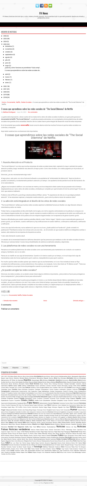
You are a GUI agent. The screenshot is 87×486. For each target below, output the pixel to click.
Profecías (29, 437)
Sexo (84, 443)
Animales (70, 378)
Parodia (10, 433)
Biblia (64, 382)
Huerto (54, 410)
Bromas (36, 384)
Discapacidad (62, 395)
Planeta (26, 435)
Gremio (29, 407)
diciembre (8, 46)
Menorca (73, 420)
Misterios (55, 422)
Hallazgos (54, 407)
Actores (48, 376)
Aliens (27, 378)
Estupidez (60, 400)
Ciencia (27, 387)
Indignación (33, 412)
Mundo (52, 424)
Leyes (36, 417)
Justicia (41, 415)
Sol (36, 445)
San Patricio (23, 443)
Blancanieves (4, 384)
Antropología (82, 378)
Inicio (45, 300)
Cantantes (78, 384)
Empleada (3, 398)
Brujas (42, 384)
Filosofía (7, 405)
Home (4, 102)
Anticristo (76, 378)
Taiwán (14, 447)
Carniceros (4, 385)
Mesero (3, 422)
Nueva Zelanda (49, 429)
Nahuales (68, 424)
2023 (5, 44)
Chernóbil (53, 385)
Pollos (65, 435)
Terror (63, 447)
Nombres (43, 427)
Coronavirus (58, 391)
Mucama (18, 424)
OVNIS (22, 432)
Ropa (84, 441)
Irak (39, 413)
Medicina (23, 420)
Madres (70, 417)
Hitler (84, 407)
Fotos (20, 405)
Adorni (69, 376)
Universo (38, 450)
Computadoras (45, 389)
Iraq (44, 413)
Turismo (17, 450)
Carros (10, 385)
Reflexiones (71, 439)
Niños (39, 427)
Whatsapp (78, 452)
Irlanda (48, 413)
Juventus (47, 415)
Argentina (27, 380)
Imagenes (12, 412)
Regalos (3, 441)
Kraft (62, 415)
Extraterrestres (12, 403)
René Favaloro (33, 441)
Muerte (34, 424)
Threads (13, 449)
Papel (62, 432)
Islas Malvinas (57, 413)
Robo (75, 441)
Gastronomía (72, 405)
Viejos (34, 452)
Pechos (32, 433)
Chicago (70, 385)
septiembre (9, 54)
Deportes (75, 393)
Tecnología (38, 447)
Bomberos (15, 384)
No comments (32, 112)
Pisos (21, 435)
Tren (84, 449)
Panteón (38, 432)
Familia (50, 403)
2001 (2, 376)
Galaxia (64, 405)
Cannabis (72, 384)
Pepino (57, 433)
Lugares (62, 417)
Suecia (80, 445)
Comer (9, 389)
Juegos (15, 415)
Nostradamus (51, 427)
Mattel (9, 420)
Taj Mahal (19, 447)
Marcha (31, 419)
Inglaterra (63, 412)
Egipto (50, 396)
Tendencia (57, 447)
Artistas (45, 380)
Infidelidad (50, 412)
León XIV (83, 415)
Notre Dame (40, 429)
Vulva (72, 452)
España (78, 398)
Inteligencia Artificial (13, 413)
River (71, 441)
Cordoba (52, 391)
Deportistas (82, 393)
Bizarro (83, 382)
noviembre (8, 49)
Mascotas (68, 419)
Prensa (84, 435)
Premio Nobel (78, 435)
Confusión (75, 389)
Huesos (58, 410)
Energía (21, 398)
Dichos (43, 395)
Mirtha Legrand (41, 422)
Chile (74, 385)
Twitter (22, 450)
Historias (79, 407)
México (11, 422)
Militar (28, 422)
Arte (41, 380)
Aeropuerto (75, 376)
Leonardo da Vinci (6, 417)
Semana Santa (61, 443)
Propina (48, 437)
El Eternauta (55, 396)
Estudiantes (46, 400)
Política (60, 435)
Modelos (68, 422)
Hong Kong (28, 410)
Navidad (10, 427)
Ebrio (25, 396)
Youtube (3, 454)
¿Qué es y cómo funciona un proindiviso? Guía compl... (23, 67)
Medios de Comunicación (58, 420)
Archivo (25, 367)
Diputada (55, 395)
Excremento (83, 400)
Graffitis (20, 407)
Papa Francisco (49, 432)
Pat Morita (19, 433)
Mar (27, 419)
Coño (29, 391)
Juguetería (29, 415)
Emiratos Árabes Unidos (79, 396)
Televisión (51, 447)
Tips (29, 449)
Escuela (62, 398)
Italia (67, 413)
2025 (5, 38)
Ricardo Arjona (54, 441)
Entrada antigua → (79, 300)
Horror (44, 410)
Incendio (18, 412)
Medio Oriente (46, 420)
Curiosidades (30, 393)
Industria (44, 412)
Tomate (37, 449)
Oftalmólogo (69, 429)
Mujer (42, 424)
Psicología (68, 437)
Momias (73, 422)
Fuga (45, 405)
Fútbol (49, 405)
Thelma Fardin (5, 449)
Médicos (28, 420)
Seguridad (54, 443)
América (51, 378)
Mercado (83, 420)
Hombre (14, 410)
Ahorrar (11, 378)
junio (6, 63)
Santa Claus (35, 443)
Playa (39, 435)
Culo (19, 393)
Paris (84, 432)
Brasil (31, 384)
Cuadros (10, 393)
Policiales (54, 435)
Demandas (62, 393)
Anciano (63, 378)
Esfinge (68, 398)
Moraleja (78, 422)
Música (63, 424)
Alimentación (32, 378)
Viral (58, 452)
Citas (50, 387)
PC (29, 433)
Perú (84, 433)
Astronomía (65, 380)
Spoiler (62, 445)
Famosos (56, 403)
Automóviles (73, 380)
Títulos (33, 449)
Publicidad (75, 437)
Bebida (40, 382)
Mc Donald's (15, 420)
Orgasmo (3, 432)
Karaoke (52, 415)
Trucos (3, 450)
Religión (26, 441)
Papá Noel (57, 432)
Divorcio (78, 395)
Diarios (34, 395)
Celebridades (31, 385)
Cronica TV (4, 393)
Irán (42, 413)
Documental (11, 102)
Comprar (37, 389)
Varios (72, 450)
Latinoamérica (72, 415)
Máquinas (23, 419)
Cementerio (43, 385)
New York (33, 427)
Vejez (2, 452)
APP (11, 380)
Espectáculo (4, 400)
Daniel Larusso (42, 393)
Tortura (53, 449)
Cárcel (84, 384)
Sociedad (23, 445)
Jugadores (23, 415)
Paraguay (67, 432)
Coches (69, 387)
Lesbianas (14, 417)
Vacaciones (48, 450)
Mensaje (78, 420)
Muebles (29, 424)
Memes (67, 420)
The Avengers (82, 447)
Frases (31, 405)
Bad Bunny (9, 382)
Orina (12, 432)
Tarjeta (24, 447)
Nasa (84, 424)
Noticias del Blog (71, 427)
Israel (63, 413)
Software (33, 445)
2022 (5, 86)
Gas (67, 405)
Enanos (16, 398)
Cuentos (15, 393)
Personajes (80, 433)
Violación (47, 452)
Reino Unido (14, 441)
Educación (44, 396)
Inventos (35, 413)
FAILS (25, 403)
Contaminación (23, 391)
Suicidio (3, 447)
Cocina (74, 387)
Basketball (26, 382)
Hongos (34, 410)
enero (7, 82)
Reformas (78, 439)
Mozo (13, 424)
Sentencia (68, 443)
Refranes (83, 439)
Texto (76, 447)
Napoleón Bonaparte (76, 424)
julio (6, 60)
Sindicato (11, 445)
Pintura (17, 435)
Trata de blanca (73, 449)
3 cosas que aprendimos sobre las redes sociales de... (23, 70)
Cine (37, 387)
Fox (23, 405)
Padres (27, 432)
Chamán (48, 385)
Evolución (70, 400)
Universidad (31, 450)
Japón (71, 413)
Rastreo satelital (16, 439)
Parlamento (4, 433)
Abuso (24, 376)
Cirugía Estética (44, 387)
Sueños (84, 445)
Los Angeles (47, 417)
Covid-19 (65, 391)
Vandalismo (66, 450)
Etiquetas (15, 367)
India (28, 412)
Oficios (63, 429)
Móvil (10, 424)
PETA (3, 435)
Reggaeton (8, 441)
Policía (48, 435)
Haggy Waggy (47, 407)
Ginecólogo (4, 407)
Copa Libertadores (43, 391)
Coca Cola (63, 387)
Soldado (40, 445)
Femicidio (75, 403)
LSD (59, 417)
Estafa (37, 400)
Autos (80, 380)
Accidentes (38, 376)
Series (80, 443)
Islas (51, 413)
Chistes (83, 385)
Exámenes (76, 400)
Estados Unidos (27, 400)
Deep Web (56, 393)
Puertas (80, 437)
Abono (12, 376)
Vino (43, 452)
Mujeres (47, 424)
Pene (54, 433)
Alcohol (22, 378)
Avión (84, 380)
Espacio (72, 398)
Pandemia (32, 432)
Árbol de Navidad (17, 380)
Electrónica (69, 396)
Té (32, 447)
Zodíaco (13, 454)
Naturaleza (4, 427)
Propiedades (43, 437)
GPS (16, 407)
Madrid (75, 417)
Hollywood (9, 410)
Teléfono (45, 447)
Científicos (33, 387)
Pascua (14, 433)
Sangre (28, 443)
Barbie (21, 382)
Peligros (50, 433)
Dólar (14, 396)
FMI (17, 405)
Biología (74, 382)
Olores (74, 429)
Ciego (23, 387)
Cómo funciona (22, 389)
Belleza (53, 382)
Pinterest (12, 435)
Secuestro (47, 443)
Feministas (82, 403)
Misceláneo (49, 422)
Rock (81, 441)
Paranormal (74, 432)
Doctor (3, 396)
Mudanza (24, 424)
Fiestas (3, 405)
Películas (44, 433)
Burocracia (60, 384)
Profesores (36, 437)
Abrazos (20, 376)
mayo (7, 65)
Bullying (55, 384)
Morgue (84, 422)
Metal (7, 422)
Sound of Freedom (55, 445)
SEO (77, 443)
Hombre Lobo (21, 410)
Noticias (60, 426)
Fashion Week (69, 403)
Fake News (33, 402)
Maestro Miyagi (82, 417)
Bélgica (49, 382)
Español (84, 398)
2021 (5, 89)
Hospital (49, 410)
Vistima (69, 452)
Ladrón (66, 415)
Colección (78, 387)
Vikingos (39, 452)
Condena (56, 389)
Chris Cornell (18, 387)
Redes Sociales (26, 102)
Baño (17, 382)
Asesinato (51, 380)
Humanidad (67, 410)
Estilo (40, 400)
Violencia (53, 452)
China (78, 385)
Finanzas (13, 405)
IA (81, 410)
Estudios (53, 400)
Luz (67, 417)
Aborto (15, 376)
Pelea (39, 433)
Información (57, 412)
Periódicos (62, 433)
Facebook (20, 403)
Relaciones (21, 441)
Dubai (22, 396)
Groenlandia (35, 407)
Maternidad (83, 419)
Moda (64, 422)
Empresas (10, 398)
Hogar (3, 410)
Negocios (21, 427)
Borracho (22, 384)
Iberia (84, 410)
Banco (13, 382)
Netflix (18, 102)
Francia (26, 405)
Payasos (25, 433)
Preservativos (4, 437)
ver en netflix (25, 125)
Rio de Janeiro (66, 441)
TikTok (21, 449)
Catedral (24, 385)
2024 (5, 41)
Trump (12, 450)
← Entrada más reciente (9, 300)
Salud (7, 443)
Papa (42, 432)
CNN (59, 387)
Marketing (47, 419)
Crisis (75, 391)
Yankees (83, 452)
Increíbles (23, 412)
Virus (61, 452)
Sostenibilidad (46, 445)
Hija (64, 407)
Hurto (79, 410)
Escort (57, 398)
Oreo (84, 429)
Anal (59, 378)
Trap (62, 449)
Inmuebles (76, 412)
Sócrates (29, 445)
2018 (5, 97)
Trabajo (58, 449)
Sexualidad (4, 445)
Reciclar (31, 439)
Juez (18, 415)
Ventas (18, 452)
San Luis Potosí (14, 443)
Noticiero (33, 429)
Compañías (31, 389)
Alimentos (40, 378)
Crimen (71, 391)
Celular (37, 385)
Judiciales (9, 415)
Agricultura (82, 376)
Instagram (4, 413)
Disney (74, 395)
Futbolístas (54, 405)
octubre (7, 52)
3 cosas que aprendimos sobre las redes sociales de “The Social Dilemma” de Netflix (37, 109)
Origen (8, 432)
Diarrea (39, 395)
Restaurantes (46, 441)
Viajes (22, 452)
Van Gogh (60, 450)
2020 (5, 92)
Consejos (82, 389)
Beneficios (59, 382)
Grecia (25, 407)
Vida (26, 452)
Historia (73, 407)
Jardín (75, 413)
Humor (73, 409)
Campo (66, 384)
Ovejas (18, 432)
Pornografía (71, 435)
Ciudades (55, 387)
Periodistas (69, 433)
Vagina (54, 450)
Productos (23, 437)
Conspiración (5, 391)
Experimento (4, 403)
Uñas (42, 450)
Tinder (25, 449)
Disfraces (69, 395)
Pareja (80, 432)
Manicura (3, 419)
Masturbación (75, 419)
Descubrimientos (13, 395)
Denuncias (69, 393)
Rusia (3, 443)
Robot (78, 441)
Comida (14, 389)
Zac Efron (8, 454)
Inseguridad (82, 412)
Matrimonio (4, 420)
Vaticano (76, 450)
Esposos (11, 400)
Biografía (69, 382)
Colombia (4, 389)
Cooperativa (34, 391)
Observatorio (57, 429)
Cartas (15, 385)
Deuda (20, 395)
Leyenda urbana (22, 417)
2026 (5, 36)
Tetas (73, 447)
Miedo (16, 422)
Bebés (35, 382)
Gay (81, 405)
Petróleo (7, 435)
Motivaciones (4, 424)
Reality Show (25, 439)
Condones (69, 389)
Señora (73, 443)
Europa (65, 400)
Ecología (30, 396)
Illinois (7, 412)
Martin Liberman (55, 419)
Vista (64, 452)
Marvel (62, 419)
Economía (37, 396)
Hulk (61, 410)
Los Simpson (54, 417)
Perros (74, 433)
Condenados (62, 389)
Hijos (67, 407)
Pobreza (44, 435)
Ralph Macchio (8, 439)
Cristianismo (82, 391)
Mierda (20, 422)
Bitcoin (79, 382)
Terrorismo (68, 447)
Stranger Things (73, 445)
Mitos (60, 422)
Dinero (48, 395)
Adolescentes (63, 376)
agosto (7, 57)
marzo (7, 77)
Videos (30, 452)
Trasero (66, 449)
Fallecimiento (43, 403)
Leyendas (31, 417)
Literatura (40, 417)
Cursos (36, 393)
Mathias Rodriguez (9, 112)
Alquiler (46, 378)
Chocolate (11, 387)
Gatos (78, 405)
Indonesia (39, 412)
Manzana (16, 419)
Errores (34, 398)
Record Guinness (51, 439)
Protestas (61, 437)
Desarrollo (4, 395)
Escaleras (40, 398)
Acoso (44, 376)
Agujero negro (5, 378)
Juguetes (35, 415)
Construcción (15, 391)
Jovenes (79, 413)
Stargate (67, 445)
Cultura (23, 393)
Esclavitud (52, 398)
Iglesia (3, 412)
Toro (41, 449)
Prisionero (18, 437)
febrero (7, 80)
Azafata (3, 382)
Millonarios (33, 422)
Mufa (38, 424)
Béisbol (44, 382)
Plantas (31, 435)
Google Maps (11, 407)
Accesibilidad (30, 376)
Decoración (50, 393)
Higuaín (60, 407)
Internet (30, 413)
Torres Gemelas (46, 449)
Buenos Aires (48, 384)
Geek (84, 405)
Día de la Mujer (27, 395)
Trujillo (8, 450)
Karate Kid (57, 415)
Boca (10, 384)
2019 (5, 94)
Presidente (11, 437)
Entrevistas (28, 398)
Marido (35, 419)
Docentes (83, 395)
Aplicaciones (5, 380)
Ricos (60, 441)
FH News (43, 13)
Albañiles (16, 378)
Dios (51, 395)
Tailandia (9, 447)
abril (6, 74)
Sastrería (42, 443)
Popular (5, 367)
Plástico (35, 435)
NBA (15, 427)
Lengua (79, 415)
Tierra (17, 449)
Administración (55, 376)
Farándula (62, 403)
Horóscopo (39, 410)
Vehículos (83, 450)
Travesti (81, 449)
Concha (51, 389)
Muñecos (57, 424)
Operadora (80, 429)
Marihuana (40, 419)
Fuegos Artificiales (38, 405)
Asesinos (59, 380)
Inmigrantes (70, 412)
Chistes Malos (5, 387)
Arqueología (35, 380)
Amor (56, 378)
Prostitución (54, 437)
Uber (26, 450)
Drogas (18, 396)
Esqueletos (17, 400)
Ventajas (13, 452)
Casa (19, 385)
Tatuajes (29, 447)
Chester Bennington (62, 385)
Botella (27, 384)
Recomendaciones (39, 439)
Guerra (41, 407)
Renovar (39, 441)
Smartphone (17, 445)
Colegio (83, 387)
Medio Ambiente (37, 420)
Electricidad (62, 396)
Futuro (59, 405)
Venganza (7, 452)
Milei (24, 422)
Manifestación (10, 419)
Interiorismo (23, 413)
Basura (31, 382)
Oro (15, 432)
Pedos (35, 433)
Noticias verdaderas (19, 429)
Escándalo (46, 398)
